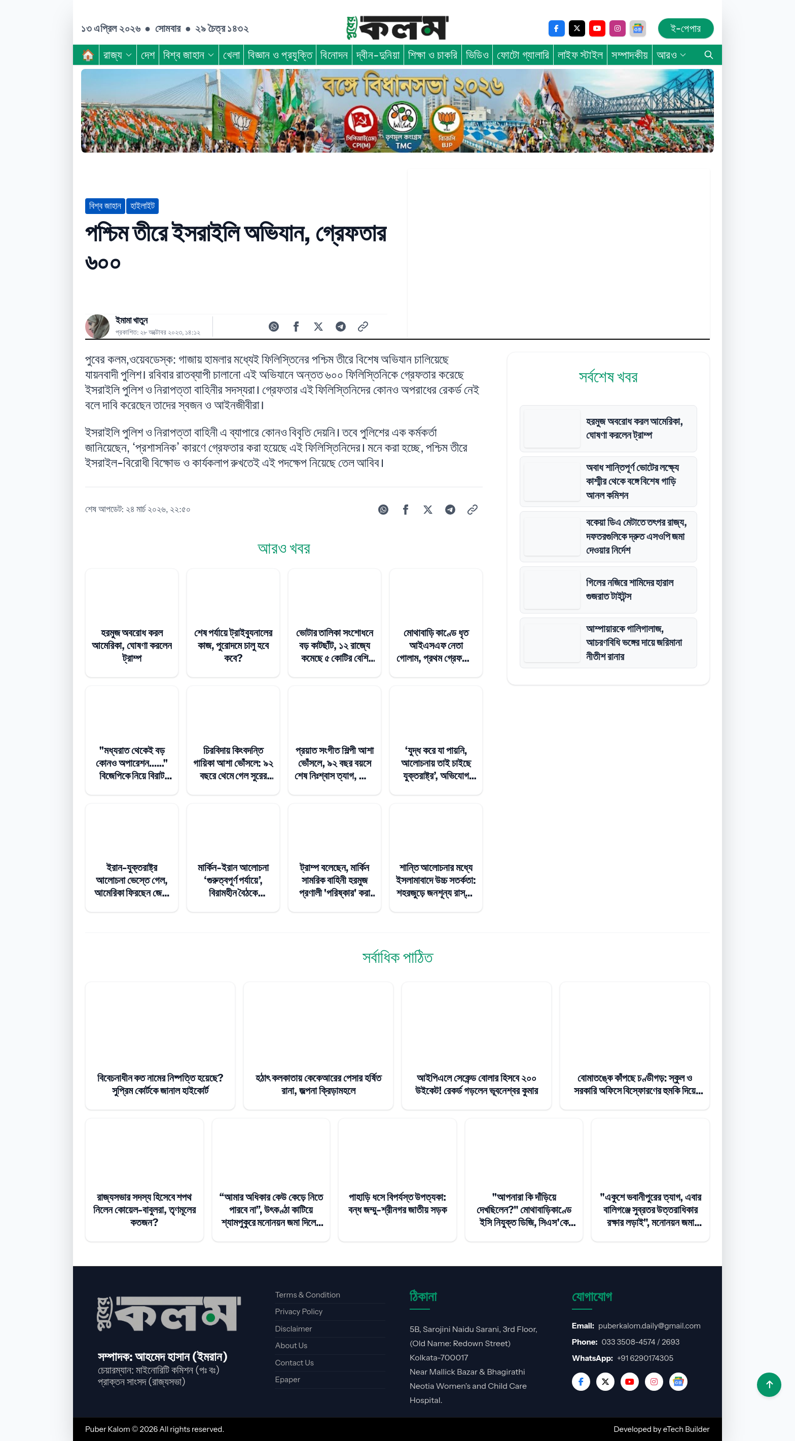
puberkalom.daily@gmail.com (649, 1325)
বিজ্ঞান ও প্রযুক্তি (280, 55)
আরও (672, 55)
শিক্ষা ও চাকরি (433, 55)
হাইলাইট (142, 205)
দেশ (148, 55)
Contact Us (294, 1362)
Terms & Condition (307, 1295)
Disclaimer (293, 1329)
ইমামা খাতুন (132, 320)
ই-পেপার (686, 28)
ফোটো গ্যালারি (523, 55)
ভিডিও (477, 55)
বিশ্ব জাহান (189, 55)
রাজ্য (118, 55)
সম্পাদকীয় (629, 55)
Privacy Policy (298, 1311)
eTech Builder (686, 1429)
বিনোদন (334, 55)
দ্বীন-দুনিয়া (378, 55)
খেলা (231, 55)
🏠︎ (88, 55)
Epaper (287, 1379)
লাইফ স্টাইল (580, 55)
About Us (291, 1345)
